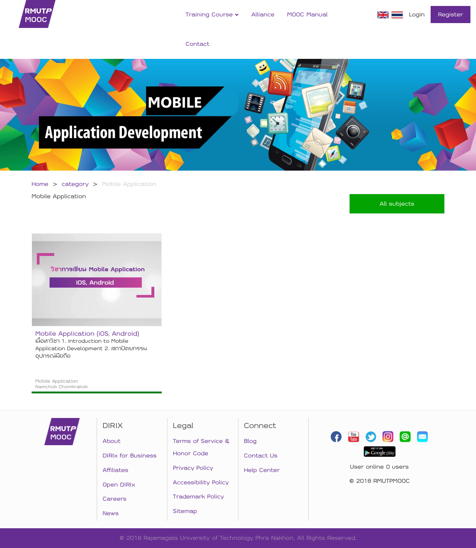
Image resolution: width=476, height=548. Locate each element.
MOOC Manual (307, 14)
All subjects (397, 204)
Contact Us (260, 455)
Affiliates (115, 470)
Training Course (212, 14)
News (111, 513)
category (75, 184)
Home (40, 184)
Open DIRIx (119, 485)
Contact (197, 44)
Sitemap (185, 511)
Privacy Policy (193, 468)
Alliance (262, 14)
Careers (114, 499)
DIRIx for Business (130, 455)
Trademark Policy (198, 496)
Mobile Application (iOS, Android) (87, 333)
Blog (250, 441)
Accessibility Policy (201, 482)
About (111, 441)
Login (417, 14)
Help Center (262, 470)
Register (450, 14)
